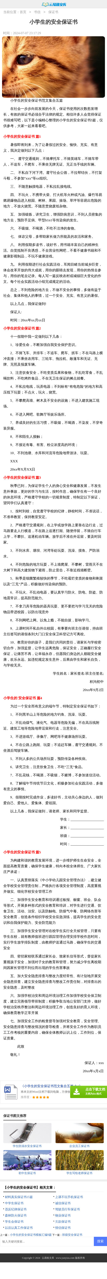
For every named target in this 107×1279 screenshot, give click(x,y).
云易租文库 (48, 1257)
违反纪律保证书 (16, 1209)
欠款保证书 (63, 1221)
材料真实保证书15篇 (19, 1197)
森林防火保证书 (16, 1215)
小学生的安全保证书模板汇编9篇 (31, 1234)
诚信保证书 (63, 1203)
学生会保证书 (14, 1221)
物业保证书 (63, 1215)
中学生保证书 (14, 1203)
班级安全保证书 (72, 1234)
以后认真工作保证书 (19, 1227)
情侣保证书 (63, 1227)
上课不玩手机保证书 (69, 1197)
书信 (37, 12)
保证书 (53, 12)
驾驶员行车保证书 (67, 1209)
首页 (23, 12)
